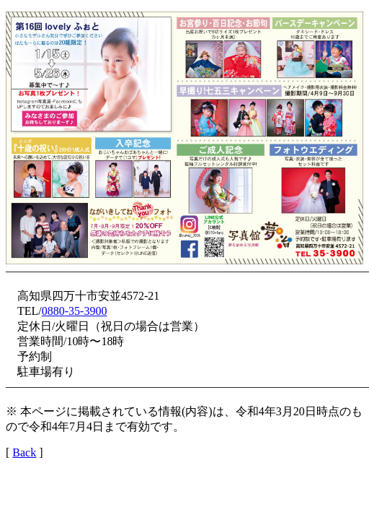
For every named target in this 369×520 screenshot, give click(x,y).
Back (24, 452)
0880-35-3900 (74, 311)
